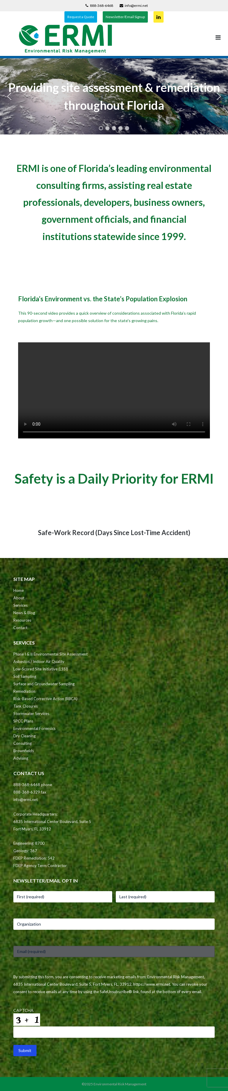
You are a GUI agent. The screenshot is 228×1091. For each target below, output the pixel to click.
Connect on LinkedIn (158, 17)
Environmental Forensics (34, 728)
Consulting (22, 743)
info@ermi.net (136, 5)
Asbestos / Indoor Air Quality (38, 661)
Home (18, 590)
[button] (9, 96)
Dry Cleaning (24, 735)
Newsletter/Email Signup (125, 17)
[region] (114, 96)
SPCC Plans (23, 721)
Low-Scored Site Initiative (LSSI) (40, 669)
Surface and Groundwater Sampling (44, 683)
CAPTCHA (23, 1010)
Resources (22, 620)
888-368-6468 (101, 5)
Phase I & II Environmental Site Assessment (50, 654)
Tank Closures (25, 706)
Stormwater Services (31, 713)
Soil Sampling (24, 676)
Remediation (24, 691)
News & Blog (24, 612)
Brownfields (23, 750)
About (18, 597)
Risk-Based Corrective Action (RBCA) (45, 698)
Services (20, 605)
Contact (20, 627)
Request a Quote (80, 17)
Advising (20, 758)
